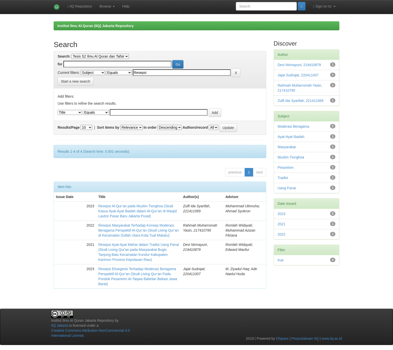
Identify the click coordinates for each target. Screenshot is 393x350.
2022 (281, 234)
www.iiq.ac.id (332, 338)
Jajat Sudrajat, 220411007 (298, 75)
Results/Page (69, 127)
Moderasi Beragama (293, 126)
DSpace (282, 338)
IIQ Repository (79, 6)
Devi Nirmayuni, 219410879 (299, 65)
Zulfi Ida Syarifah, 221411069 (301, 101)
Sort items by (108, 127)
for (60, 64)
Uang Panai (287, 188)
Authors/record (195, 127)
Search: (64, 56)
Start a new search (75, 81)
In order (150, 127)
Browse (107, 6)
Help (126, 6)
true (281, 260)
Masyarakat (287, 147)
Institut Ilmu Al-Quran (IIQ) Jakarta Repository (95, 26)
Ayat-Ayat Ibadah (291, 137)
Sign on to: (324, 6)
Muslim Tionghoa (291, 157)
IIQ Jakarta (59, 325)
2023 (281, 214)
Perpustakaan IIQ (305, 338)
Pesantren (286, 167)
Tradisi (283, 178)
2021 (281, 224)
